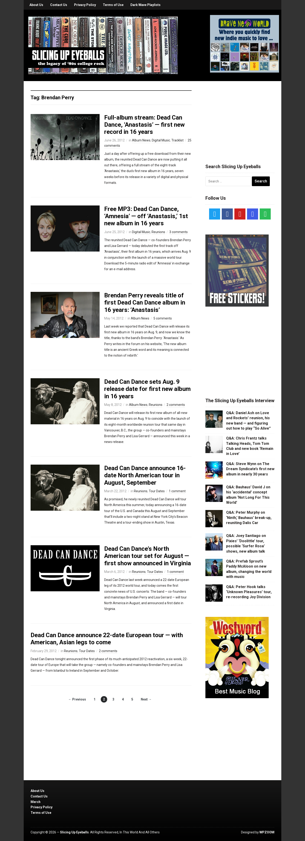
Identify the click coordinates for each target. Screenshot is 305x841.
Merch (35, 802)
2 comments (176, 405)
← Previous (77, 699)
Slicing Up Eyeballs (74, 832)
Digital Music (161, 140)
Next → (146, 699)
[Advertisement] (239, 117)
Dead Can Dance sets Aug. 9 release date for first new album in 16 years (147, 388)
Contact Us (58, 5)
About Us (36, 5)
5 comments (162, 318)
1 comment (177, 491)
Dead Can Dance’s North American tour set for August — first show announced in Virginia (147, 555)
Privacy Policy (85, 5)
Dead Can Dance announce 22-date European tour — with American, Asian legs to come (107, 639)
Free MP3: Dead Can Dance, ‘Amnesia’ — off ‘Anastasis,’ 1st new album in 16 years (146, 216)
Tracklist (177, 140)
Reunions (158, 232)
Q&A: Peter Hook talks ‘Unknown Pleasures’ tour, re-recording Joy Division (249, 592)
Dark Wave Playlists (145, 5)
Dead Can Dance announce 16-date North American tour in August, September (145, 475)
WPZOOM (266, 832)
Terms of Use (113, 5)
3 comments (178, 232)
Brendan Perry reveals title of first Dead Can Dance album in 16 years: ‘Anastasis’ (144, 302)
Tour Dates (157, 491)
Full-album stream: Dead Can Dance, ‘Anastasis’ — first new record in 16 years (144, 124)
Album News (141, 140)
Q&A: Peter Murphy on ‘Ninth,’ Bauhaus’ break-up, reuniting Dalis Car (248, 517)
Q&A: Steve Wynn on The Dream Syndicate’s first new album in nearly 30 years (250, 469)
